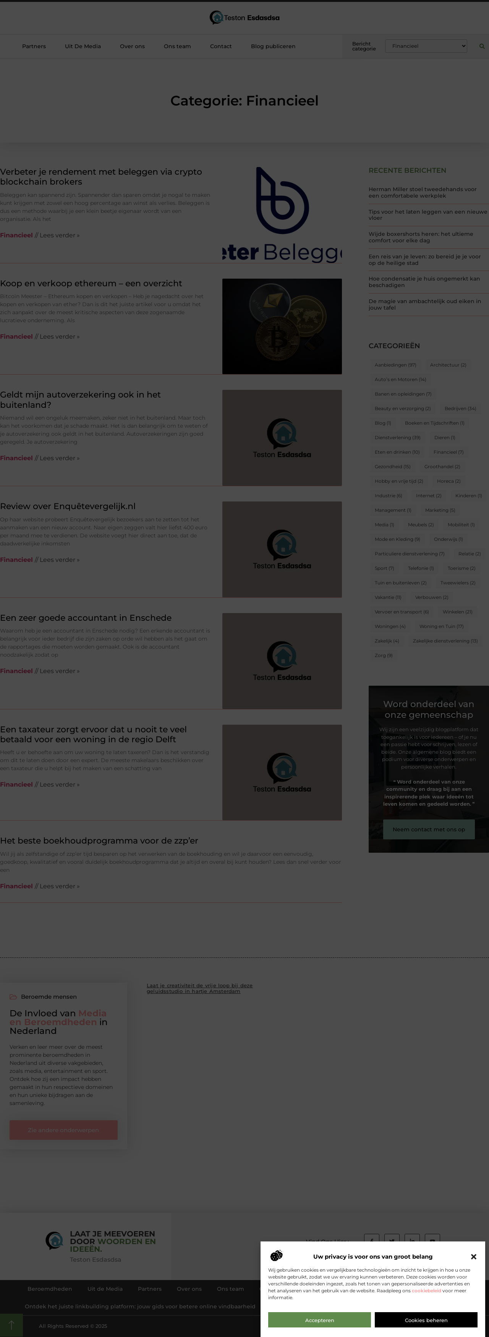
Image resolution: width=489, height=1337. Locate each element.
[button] (474, 1264)
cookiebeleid (426, 1297)
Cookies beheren (426, 1327)
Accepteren (319, 1327)
